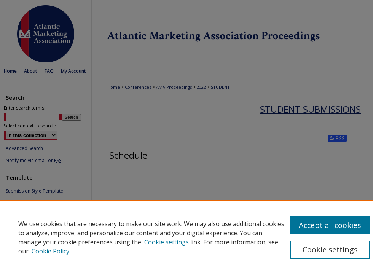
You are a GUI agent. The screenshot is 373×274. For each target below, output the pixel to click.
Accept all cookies (330, 225)
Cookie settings (166, 242)
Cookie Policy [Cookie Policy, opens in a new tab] (50, 251)
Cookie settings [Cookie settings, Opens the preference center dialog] (330, 249)
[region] (186, 237)
